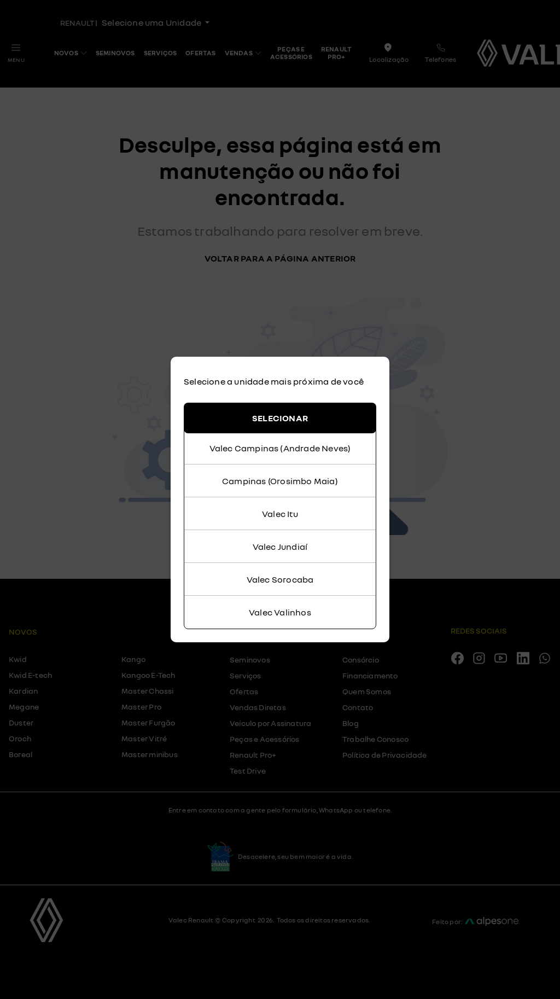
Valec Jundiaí (280, 546)
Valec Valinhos (280, 612)
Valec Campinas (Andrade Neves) (280, 448)
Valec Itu (280, 513)
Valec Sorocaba (280, 579)
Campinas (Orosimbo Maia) (280, 480)
